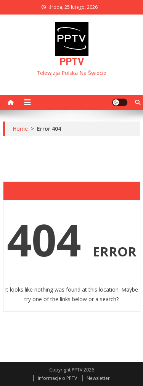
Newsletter (98, 378)
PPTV (71, 61)
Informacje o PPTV (57, 378)
